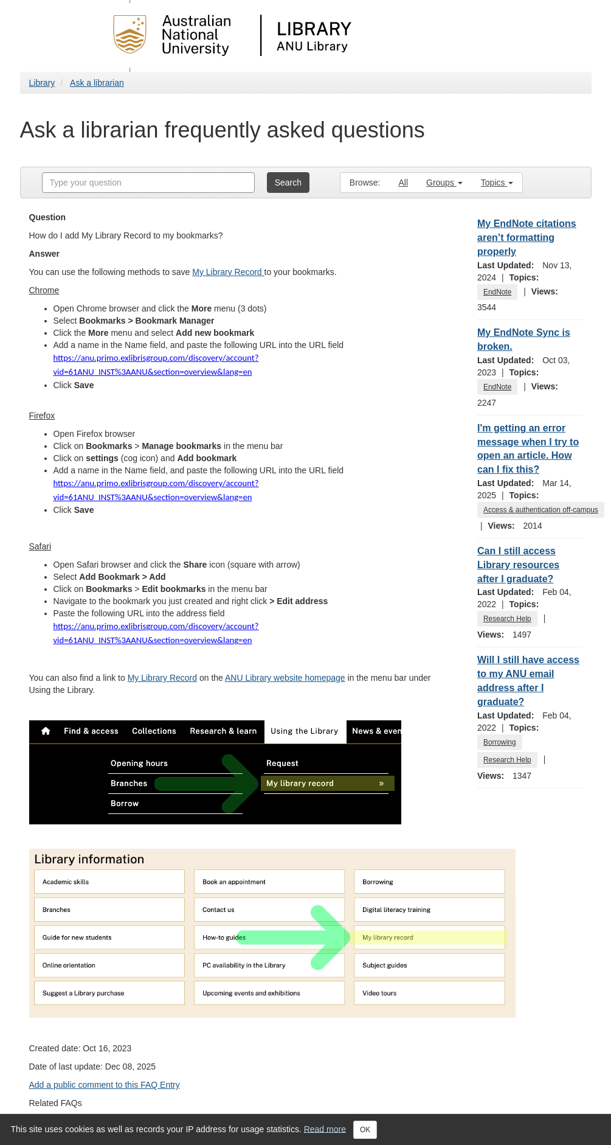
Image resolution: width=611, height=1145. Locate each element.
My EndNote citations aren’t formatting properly (526, 237)
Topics (497, 182)
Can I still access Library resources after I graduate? (518, 565)
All (403, 182)
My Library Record (228, 272)
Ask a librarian (97, 83)
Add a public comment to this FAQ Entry (104, 1085)
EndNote (497, 292)
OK (365, 1130)
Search (288, 182)
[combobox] (148, 182)
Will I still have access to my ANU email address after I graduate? (528, 681)
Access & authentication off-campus (540, 510)
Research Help (507, 618)
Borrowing (499, 742)
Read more (325, 1128)
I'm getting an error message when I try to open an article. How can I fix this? (528, 449)
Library (42, 83)
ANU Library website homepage (285, 678)
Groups (444, 182)
